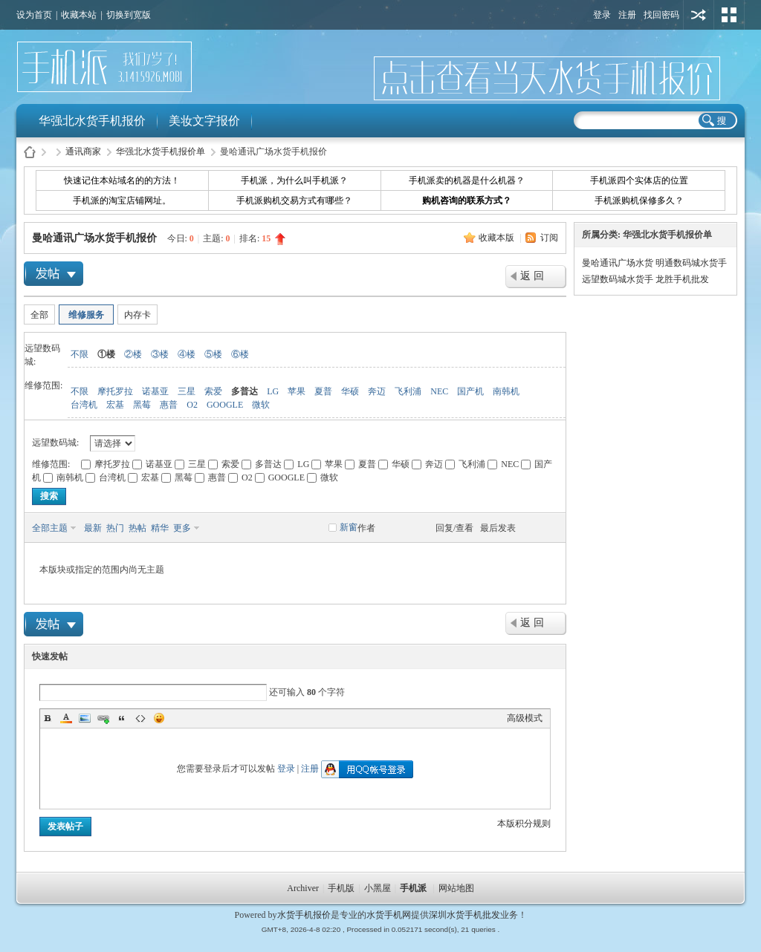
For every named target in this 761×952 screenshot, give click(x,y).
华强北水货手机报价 (92, 120)
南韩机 (506, 391)
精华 (160, 528)
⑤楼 (213, 354)
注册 (627, 15)
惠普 (169, 405)
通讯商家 (83, 151)
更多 (182, 528)
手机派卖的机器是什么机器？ (467, 180)
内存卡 (137, 315)
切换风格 (729, 15)
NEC (439, 391)
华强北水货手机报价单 (160, 151)
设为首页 (34, 15)
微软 (261, 405)
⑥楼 (240, 354)
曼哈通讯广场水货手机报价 (94, 238)
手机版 (341, 888)
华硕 (350, 391)
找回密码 (661, 15)
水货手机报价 (304, 915)
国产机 (470, 391)
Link (103, 718)
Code (140, 718)
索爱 (213, 391)
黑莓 (142, 405)
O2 (192, 405)
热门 (115, 528)
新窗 (348, 527)
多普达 (244, 391)
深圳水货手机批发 (464, 915)
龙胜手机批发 (682, 279)
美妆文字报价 (204, 120)
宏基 (115, 405)
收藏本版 (497, 237)
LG (273, 391)
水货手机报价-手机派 (30, 152)
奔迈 (377, 391)
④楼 (186, 354)
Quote (121, 718)
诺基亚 (155, 391)
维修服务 (86, 315)
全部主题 (50, 528)
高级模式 (525, 718)
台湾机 (84, 405)
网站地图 (456, 888)
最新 (93, 528)
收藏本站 (79, 15)
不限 (79, 354)
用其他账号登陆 (698, 15)
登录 (602, 15)
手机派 (413, 888)
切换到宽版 (128, 15)
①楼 (106, 354)
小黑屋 (377, 888)
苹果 (296, 391)
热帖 (137, 528)
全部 (39, 315)
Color (66, 718)
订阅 (549, 237)
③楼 (160, 354)
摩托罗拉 (115, 391)
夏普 (323, 391)
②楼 (133, 354)
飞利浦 (408, 391)
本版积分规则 (524, 823)
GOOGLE (225, 405)
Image (84, 718)
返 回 (532, 275)
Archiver (303, 888)
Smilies (159, 718)
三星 (186, 391)
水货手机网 (388, 915)
